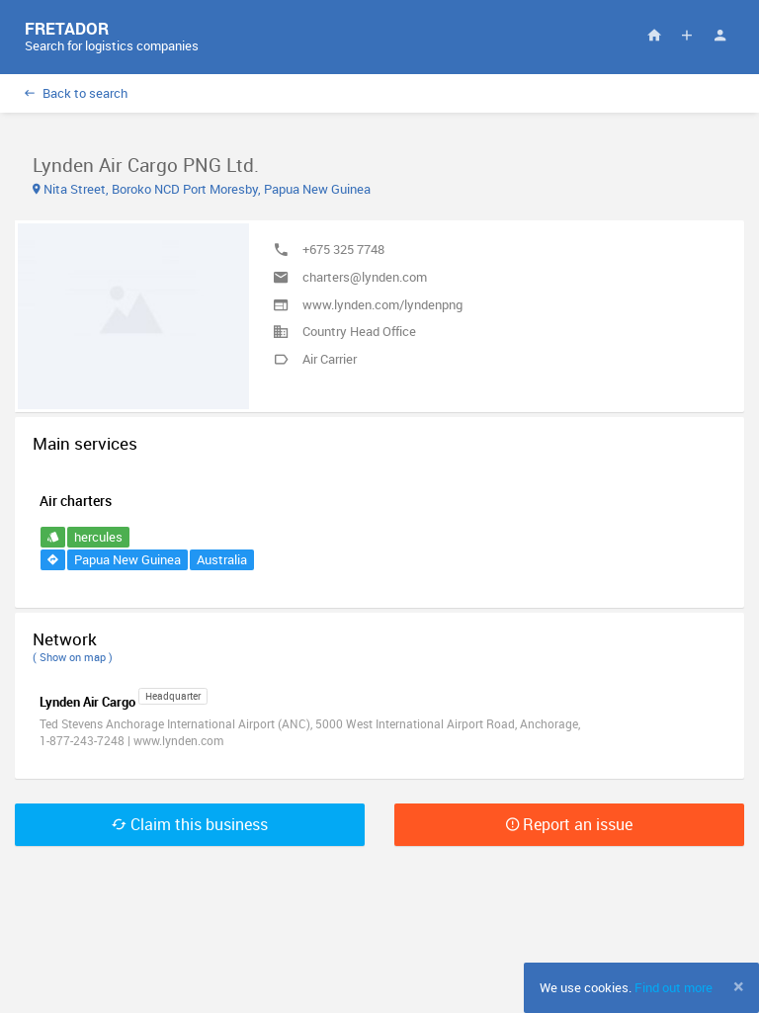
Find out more (673, 987)
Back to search (76, 93)
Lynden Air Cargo (87, 702)
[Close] (738, 986)
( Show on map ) (73, 656)
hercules (98, 537)
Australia (222, 559)
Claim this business (190, 824)
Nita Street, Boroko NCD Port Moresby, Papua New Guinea (202, 189)
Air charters (76, 500)
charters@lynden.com (364, 277)
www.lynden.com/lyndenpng (382, 304)
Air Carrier (329, 359)
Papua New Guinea (127, 559)
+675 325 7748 (343, 249)
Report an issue (569, 824)
